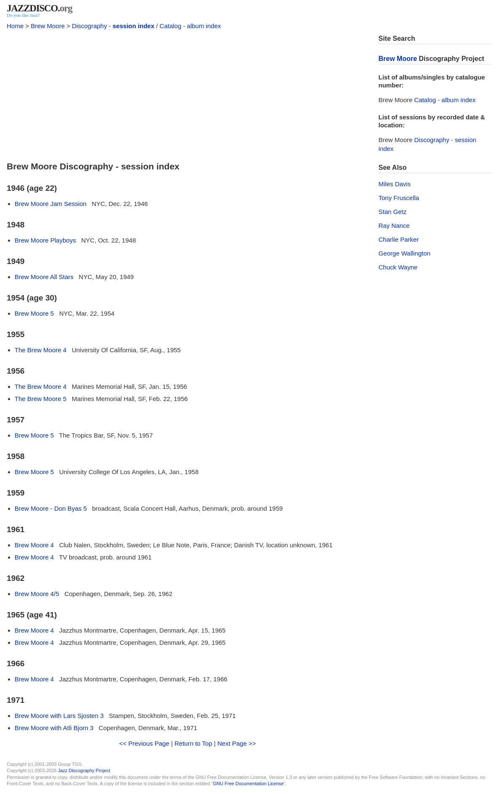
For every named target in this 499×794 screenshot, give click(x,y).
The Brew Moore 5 (40, 398)
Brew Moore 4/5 (37, 593)
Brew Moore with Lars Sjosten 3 (59, 715)
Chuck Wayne (397, 267)
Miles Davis (394, 183)
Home (15, 25)
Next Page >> (236, 743)
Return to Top (193, 743)
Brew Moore (48, 25)
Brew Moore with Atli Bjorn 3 (54, 727)
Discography (89, 25)
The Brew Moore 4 (40, 349)
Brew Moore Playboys (45, 240)
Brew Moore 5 (34, 313)
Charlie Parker (398, 239)
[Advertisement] (187, 93)
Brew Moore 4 (34, 545)
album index (204, 25)
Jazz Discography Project (84, 770)
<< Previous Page (144, 743)
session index (133, 25)
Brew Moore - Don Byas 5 (51, 508)
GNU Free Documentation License (248, 783)
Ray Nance (393, 225)
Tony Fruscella (398, 197)
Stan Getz (392, 211)
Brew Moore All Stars (44, 276)
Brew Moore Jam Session (51, 203)
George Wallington (404, 253)
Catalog (171, 25)
